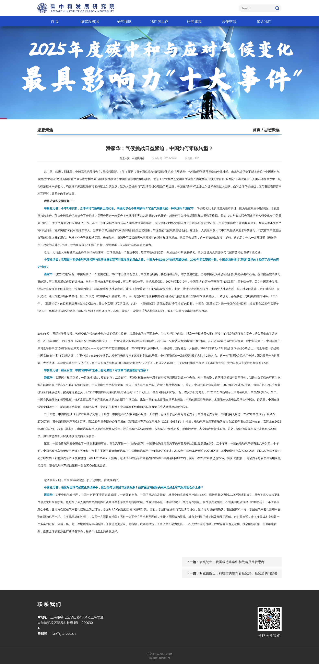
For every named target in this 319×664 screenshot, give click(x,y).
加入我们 (264, 21)
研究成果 (194, 21)
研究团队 (124, 21)
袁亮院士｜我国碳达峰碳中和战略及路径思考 (231, 562)
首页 (256, 129)
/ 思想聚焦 (270, 129)
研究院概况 (90, 21)
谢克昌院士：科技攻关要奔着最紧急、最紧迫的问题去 (238, 573)
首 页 (55, 21)
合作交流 (229, 21)
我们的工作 (159, 21)
